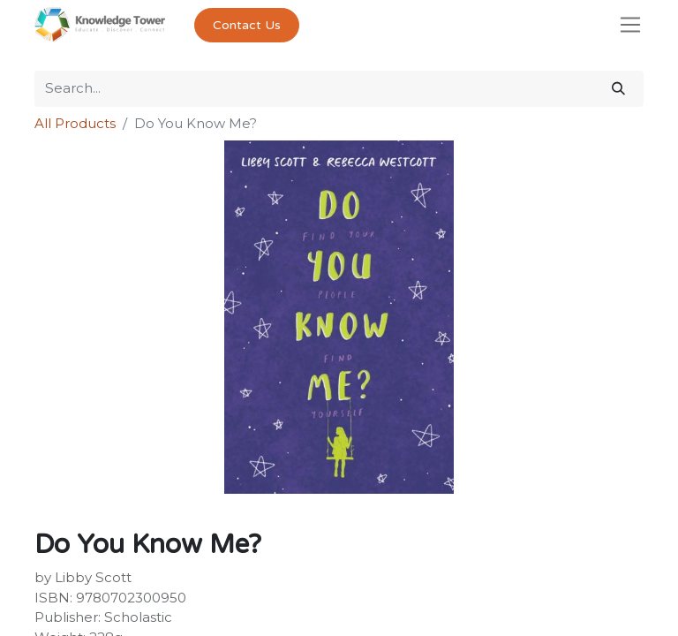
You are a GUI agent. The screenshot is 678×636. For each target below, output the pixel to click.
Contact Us (247, 25)
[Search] (618, 89)
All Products (75, 123)
